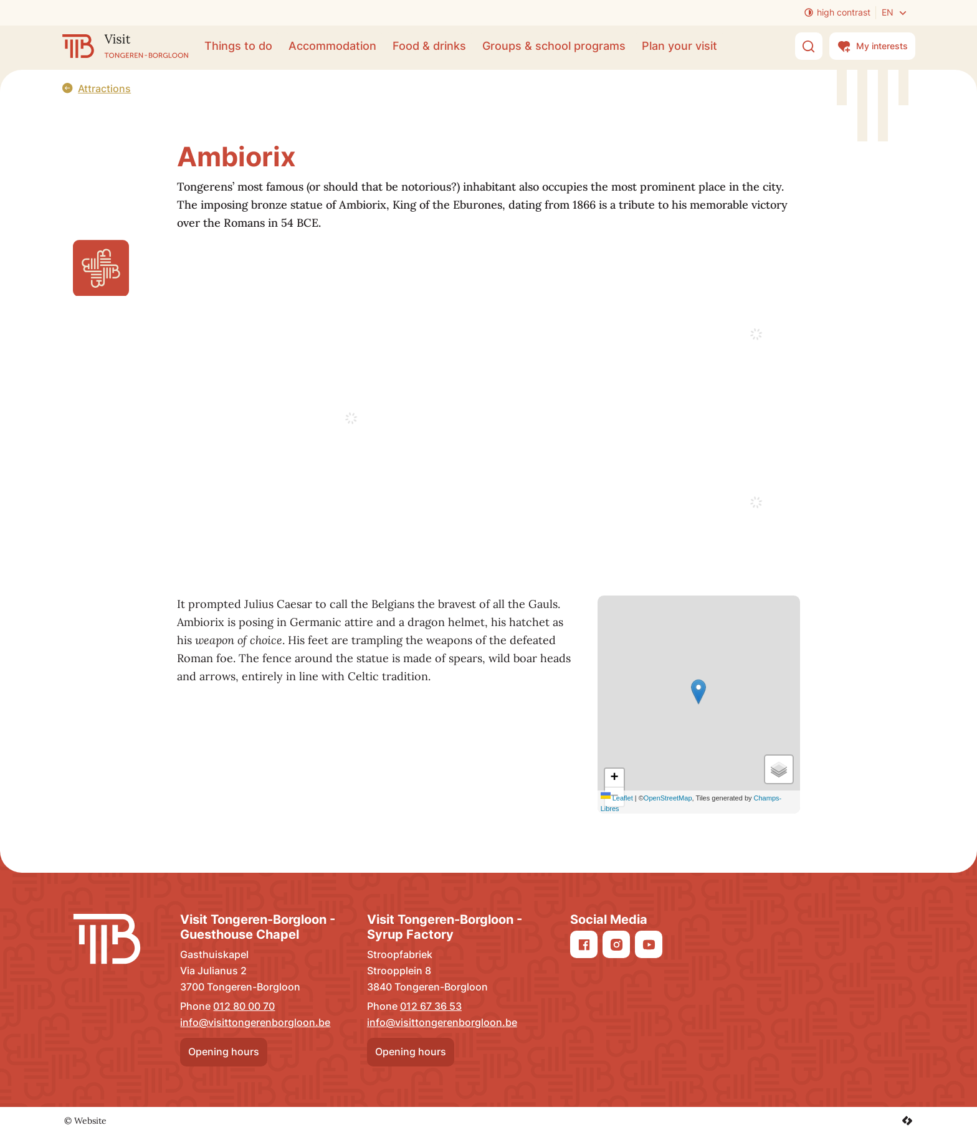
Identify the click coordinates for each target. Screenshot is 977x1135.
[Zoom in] (614, 778)
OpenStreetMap (668, 798)
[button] (698, 692)
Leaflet (617, 798)
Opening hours (223, 1051)
